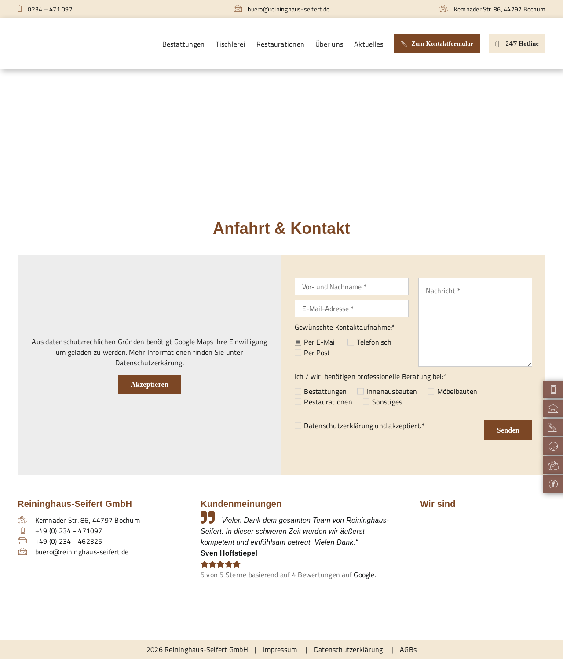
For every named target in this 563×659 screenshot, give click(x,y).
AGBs (408, 649)
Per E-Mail (320, 342)
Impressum (280, 649)
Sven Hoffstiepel (229, 553)
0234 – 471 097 (45, 9)
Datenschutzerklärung (338, 425)
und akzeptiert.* (364, 425)
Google (364, 574)
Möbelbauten (457, 391)
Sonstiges (387, 402)
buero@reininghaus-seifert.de (281, 9)
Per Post (317, 352)
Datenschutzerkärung (149, 362)
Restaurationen (328, 402)
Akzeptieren (149, 384)
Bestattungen (325, 391)
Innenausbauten (392, 391)
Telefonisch (374, 342)
